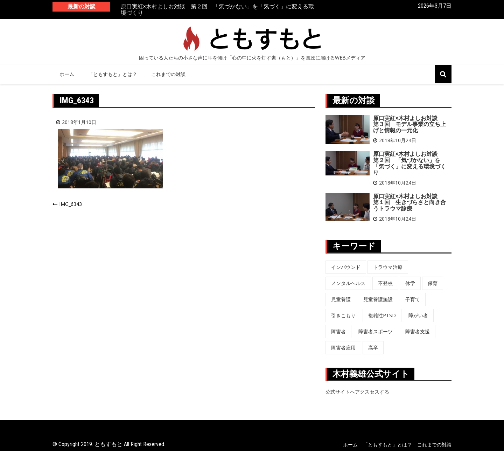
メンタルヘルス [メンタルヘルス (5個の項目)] (348, 283)
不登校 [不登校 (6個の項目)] (385, 283)
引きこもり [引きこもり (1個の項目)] (343, 315)
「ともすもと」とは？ (112, 74)
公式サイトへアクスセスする (357, 391)
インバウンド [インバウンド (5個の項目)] (345, 267)
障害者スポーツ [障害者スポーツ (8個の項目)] (375, 331)
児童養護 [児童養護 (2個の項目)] (341, 299)
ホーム (66, 74)
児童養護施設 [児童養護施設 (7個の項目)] (378, 299)
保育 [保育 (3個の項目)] (433, 283)
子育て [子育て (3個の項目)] (412, 299)
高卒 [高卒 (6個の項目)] (373, 347)
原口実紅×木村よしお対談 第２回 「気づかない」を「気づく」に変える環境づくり (217, 10)
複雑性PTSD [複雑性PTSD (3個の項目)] (382, 315)
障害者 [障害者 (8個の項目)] (338, 331)
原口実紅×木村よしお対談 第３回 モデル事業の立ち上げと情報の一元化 (409, 124)
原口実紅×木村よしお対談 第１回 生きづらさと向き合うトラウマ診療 (409, 202)
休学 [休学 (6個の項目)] (410, 283)
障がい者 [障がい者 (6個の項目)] (418, 315)
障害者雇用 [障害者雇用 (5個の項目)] (343, 347)
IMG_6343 (70, 204)
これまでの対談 (168, 74)
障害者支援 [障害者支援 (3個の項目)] (417, 331)
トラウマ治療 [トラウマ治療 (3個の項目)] (387, 267)
